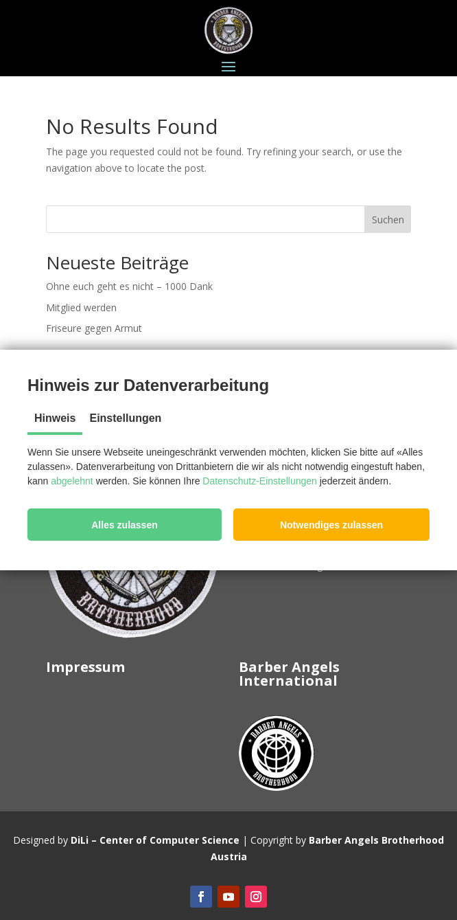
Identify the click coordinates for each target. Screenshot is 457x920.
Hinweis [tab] (54, 418)
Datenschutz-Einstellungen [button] (259, 480)
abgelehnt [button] (72, 480)
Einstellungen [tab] (125, 418)
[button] (124, 524)
